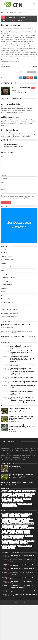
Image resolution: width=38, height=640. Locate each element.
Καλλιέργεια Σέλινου (9, 130)
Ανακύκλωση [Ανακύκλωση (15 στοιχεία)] (26, 516)
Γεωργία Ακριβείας (6, 260)
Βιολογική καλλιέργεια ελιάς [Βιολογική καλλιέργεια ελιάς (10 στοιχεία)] (21, 526)
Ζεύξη (2, 295)
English (3, 249)
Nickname (4, 175)
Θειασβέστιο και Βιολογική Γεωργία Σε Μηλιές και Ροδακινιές (18, 482)
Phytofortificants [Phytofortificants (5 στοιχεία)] (14, 513)
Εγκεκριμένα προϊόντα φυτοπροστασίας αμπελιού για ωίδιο (23, 595)
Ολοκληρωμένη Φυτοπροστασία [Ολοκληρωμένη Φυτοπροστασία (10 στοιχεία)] (10, 540)
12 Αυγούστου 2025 (8, 333)
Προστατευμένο (5, 306)
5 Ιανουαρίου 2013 (14, 468)
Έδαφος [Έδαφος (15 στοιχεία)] (12, 491)
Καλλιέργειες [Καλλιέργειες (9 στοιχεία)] (12, 531)
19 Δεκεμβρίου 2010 (12, 17)
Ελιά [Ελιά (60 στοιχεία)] (4, 498)
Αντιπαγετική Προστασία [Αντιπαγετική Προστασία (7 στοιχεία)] (29, 491)
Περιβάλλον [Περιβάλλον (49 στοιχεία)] (31, 540)
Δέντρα (3, 263)
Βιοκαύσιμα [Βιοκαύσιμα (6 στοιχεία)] (25, 521)
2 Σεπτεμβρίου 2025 (8, 327)
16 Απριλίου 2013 (14, 431)
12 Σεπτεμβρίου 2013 (15, 412)
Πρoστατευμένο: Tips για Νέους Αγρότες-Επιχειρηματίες (21, 582)
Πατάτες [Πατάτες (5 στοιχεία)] (23, 540)
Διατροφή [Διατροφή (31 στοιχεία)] (29, 496)
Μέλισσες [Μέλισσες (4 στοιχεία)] (5, 536)
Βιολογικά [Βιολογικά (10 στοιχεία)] (5, 523)
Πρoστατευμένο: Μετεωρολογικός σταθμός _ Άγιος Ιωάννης (18, 336)
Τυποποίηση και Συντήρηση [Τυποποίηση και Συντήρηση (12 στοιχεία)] (9, 506)
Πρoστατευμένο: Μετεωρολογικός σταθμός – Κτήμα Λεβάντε (22, 573)
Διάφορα (3, 270)
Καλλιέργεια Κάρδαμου (30, 67)
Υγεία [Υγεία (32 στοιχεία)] (4, 548)
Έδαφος (3, 288)
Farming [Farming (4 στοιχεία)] (5, 513)
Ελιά (2, 292)
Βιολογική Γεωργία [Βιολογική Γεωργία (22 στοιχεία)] (18, 494)
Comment (4, 156)
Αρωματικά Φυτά (9, 12)
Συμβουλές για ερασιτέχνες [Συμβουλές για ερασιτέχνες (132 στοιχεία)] (9, 503)
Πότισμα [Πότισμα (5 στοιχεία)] (5, 543)
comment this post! (18, 146)
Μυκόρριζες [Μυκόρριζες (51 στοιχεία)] (27, 498)
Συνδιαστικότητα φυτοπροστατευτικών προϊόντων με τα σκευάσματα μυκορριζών (23, 382)
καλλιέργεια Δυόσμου (7, 67)
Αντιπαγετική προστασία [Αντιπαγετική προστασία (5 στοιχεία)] (8, 518)
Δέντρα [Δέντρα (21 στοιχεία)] (5, 496)
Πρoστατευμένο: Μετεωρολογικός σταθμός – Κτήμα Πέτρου (22, 569)
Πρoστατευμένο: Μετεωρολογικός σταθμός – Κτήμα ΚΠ (22, 577)
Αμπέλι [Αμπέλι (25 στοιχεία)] (18, 491)
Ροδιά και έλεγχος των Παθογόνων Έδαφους (22, 377)
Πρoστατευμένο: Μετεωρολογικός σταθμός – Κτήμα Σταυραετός (15, 325)
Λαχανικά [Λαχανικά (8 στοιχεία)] (5, 533)
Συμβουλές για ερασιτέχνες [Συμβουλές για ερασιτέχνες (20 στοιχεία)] (9, 545)
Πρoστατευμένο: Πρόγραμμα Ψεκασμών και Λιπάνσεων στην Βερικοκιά (21, 586)
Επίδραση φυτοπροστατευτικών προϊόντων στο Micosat (23, 386)
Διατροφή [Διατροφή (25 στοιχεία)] (31, 528)
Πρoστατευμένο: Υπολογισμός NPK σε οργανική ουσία (16, 331)
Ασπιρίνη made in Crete (10, 104)
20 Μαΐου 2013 (14, 421)
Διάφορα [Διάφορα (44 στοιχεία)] (21, 496)
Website (3, 189)
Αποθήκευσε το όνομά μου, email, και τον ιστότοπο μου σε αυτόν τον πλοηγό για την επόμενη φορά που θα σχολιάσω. (18, 197)
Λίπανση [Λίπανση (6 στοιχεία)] (27, 531)
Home (2, 12)
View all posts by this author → (20, 92)
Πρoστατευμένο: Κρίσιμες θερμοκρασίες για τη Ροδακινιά (22, 590)
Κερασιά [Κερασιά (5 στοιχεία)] (20, 531)
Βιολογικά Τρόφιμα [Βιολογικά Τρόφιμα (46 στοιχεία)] (28, 523)
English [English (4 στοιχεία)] (5, 491)
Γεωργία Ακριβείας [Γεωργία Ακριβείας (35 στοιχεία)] (30, 494)
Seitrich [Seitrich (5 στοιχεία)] (5, 516)
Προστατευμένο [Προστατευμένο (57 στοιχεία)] (18, 501)
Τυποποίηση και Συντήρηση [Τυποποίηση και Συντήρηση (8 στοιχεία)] (25, 545)
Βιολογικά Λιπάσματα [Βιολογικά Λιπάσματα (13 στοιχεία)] (16, 523)
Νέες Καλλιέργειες (6, 302)
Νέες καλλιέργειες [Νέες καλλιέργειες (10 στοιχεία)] (7, 538)
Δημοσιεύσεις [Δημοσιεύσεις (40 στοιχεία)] (13, 496)
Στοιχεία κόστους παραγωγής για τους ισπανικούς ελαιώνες (19, 409)
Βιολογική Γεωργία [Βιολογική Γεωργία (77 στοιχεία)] (7, 526)
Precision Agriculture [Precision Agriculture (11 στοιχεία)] (26, 513)
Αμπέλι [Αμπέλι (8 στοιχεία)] (17, 516)
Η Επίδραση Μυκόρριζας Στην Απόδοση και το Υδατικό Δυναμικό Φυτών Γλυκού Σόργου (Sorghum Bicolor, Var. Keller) (22, 346)
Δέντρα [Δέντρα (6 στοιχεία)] (16, 528)
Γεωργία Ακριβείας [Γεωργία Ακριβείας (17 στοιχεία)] (7, 528)
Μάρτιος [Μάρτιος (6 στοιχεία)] (27, 533)
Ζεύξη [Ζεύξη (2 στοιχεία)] (10, 498)
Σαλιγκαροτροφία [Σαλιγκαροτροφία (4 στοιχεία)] (14, 543)
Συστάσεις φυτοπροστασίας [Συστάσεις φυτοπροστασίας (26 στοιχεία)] (25, 503)
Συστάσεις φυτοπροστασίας (8, 313)
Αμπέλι (3, 252)
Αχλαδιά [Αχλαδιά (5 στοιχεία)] (5, 521)
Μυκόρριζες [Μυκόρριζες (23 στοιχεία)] (29, 536)
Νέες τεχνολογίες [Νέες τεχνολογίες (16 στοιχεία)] (18, 538)
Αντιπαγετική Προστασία (9, 274)
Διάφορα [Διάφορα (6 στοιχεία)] (24, 528)
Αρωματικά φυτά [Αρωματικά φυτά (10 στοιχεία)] (29, 518)
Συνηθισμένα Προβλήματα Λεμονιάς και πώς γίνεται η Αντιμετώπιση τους (21, 475)
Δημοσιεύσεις (4, 267)
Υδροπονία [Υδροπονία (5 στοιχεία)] (11, 548)
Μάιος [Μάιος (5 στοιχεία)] (20, 533)
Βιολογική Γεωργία (7, 277)
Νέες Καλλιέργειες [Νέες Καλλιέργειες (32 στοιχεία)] (7, 501)
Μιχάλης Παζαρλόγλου (7, 20)
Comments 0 (22, 17)
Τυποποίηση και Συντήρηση (8, 316)
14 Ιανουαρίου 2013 (8, 484)
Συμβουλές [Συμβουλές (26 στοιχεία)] (24, 543)
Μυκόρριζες (4, 299)
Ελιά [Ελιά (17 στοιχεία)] (4, 531)
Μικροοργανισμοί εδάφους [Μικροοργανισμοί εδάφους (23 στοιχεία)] (17, 536)
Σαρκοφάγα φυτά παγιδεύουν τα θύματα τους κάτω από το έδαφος (23, 364)
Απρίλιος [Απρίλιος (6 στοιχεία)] (20, 518)
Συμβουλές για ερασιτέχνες (8, 309)
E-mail (3, 182)
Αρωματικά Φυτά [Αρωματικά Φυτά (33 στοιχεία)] (7, 494)
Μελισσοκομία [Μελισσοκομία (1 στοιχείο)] (18, 498)
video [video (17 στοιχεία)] (11, 516)
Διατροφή (5, 281)
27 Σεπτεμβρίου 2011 (15, 477)
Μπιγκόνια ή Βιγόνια (14, 466)
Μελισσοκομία (6, 284)
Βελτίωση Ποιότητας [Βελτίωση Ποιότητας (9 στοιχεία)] (15, 521)
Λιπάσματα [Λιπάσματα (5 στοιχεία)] (13, 533)
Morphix (24, 603)
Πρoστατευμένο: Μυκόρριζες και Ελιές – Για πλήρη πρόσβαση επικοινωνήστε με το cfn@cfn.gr (21, 352)
